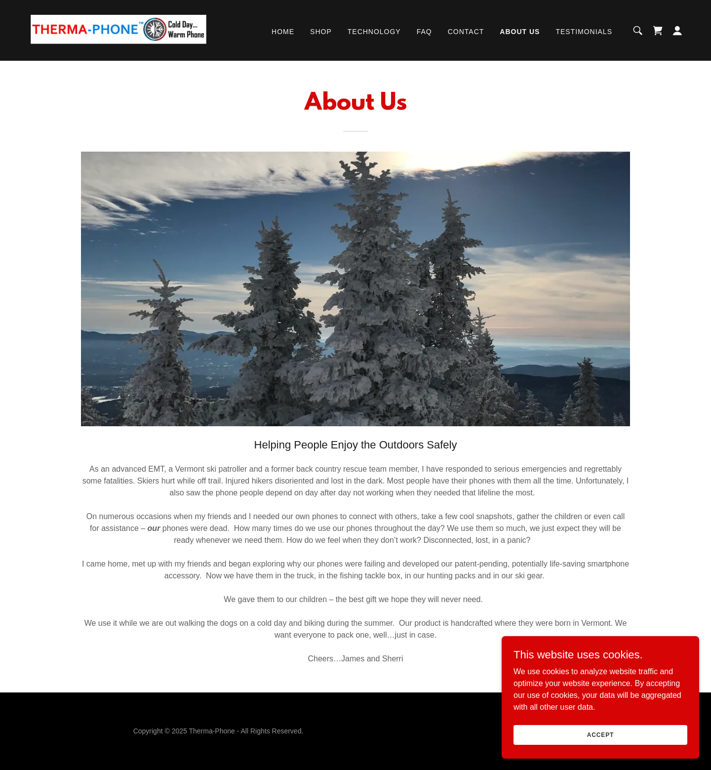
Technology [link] (374, 32)
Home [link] (283, 32)
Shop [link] (321, 32)
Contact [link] (466, 32)
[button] (677, 31)
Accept (600, 734)
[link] (116, 30)
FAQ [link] (424, 32)
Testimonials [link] (583, 32)
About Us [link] (520, 32)
